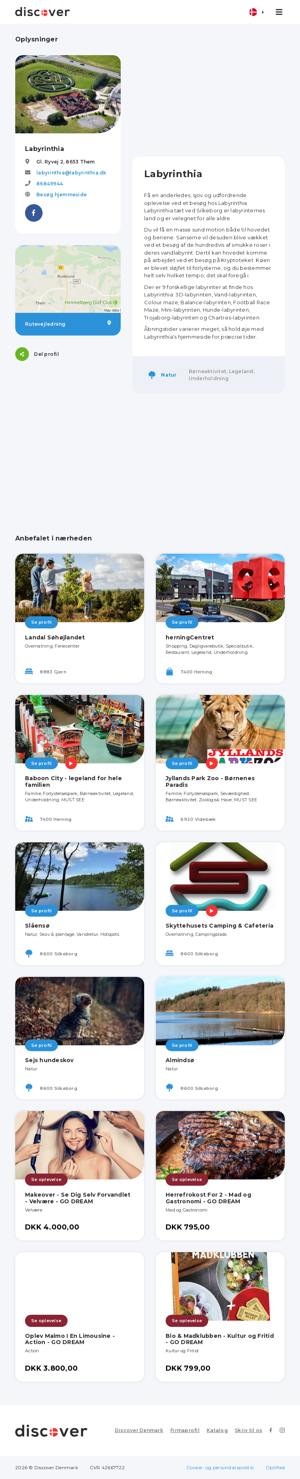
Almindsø (180, 1060)
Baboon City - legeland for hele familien (73, 781)
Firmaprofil (185, 1430)
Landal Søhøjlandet (55, 637)
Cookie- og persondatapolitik (220, 1467)
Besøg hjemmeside (61, 194)
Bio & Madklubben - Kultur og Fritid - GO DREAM (220, 1339)
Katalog (217, 1430)
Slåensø (37, 925)
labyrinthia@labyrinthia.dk (71, 173)
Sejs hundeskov (49, 1060)
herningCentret (190, 637)
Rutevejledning (68, 324)
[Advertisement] (208, 90)
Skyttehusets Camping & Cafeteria (219, 925)
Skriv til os (248, 1430)
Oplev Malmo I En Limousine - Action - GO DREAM (70, 1339)
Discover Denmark (139, 1430)
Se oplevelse (46, 1179)
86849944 (49, 184)
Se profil (41, 622)
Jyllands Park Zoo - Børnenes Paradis (210, 781)
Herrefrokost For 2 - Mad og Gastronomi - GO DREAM (208, 1198)
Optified (275, 1467)
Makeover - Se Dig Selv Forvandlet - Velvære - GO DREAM (77, 1198)
